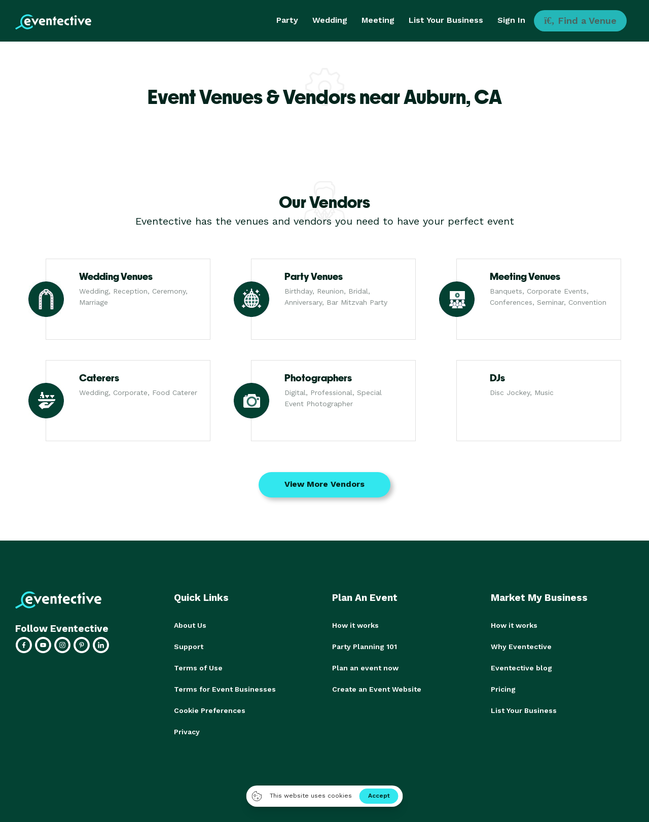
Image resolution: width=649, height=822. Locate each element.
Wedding (329, 20)
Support (188, 646)
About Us (190, 625)
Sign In (511, 20)
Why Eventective (521, 646)
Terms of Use (198, 668)
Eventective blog (521, 668)
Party (287, 20)
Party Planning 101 (364, 646)
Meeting (378, 20)
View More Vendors (324, 484)
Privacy (187, 732)
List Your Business (446, 20)
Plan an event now (365, 668)
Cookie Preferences (209, 710)
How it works (355, 625)
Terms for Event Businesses (225, 689)
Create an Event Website (376, 689)
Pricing (503, 689)
